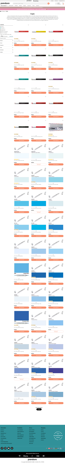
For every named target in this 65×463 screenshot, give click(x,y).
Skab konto (19, 433)
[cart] (63, 3)
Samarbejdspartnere (32, 438)
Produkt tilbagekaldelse (4, 441)
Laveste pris (3, 29)
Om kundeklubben (20, 429)
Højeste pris (3, 30)
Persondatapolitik (3, 438)
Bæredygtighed (31, 431)
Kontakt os (2, 429)
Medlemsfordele (19, 438)
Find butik (2, 431)
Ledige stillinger (31, 436)
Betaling (42, 429)
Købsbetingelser (43, 438)
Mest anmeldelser (4, 32)
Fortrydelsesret (43, 433)
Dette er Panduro (31, 429)
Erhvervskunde (3, 436)
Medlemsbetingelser (20, 436)
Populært (2, 27)
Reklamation (43, 436)
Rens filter (11, 36)
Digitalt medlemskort (20, 431)
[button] (4, 6)
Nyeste (2, 26)
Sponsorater (31, 443)
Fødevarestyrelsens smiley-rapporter (6, 443)
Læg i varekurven (21, 68)
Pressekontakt (31, 441)
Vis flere (39, 409)
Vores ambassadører (32, 433)
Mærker (3, 11)
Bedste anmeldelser (4, 31)
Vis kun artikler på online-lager (6, 34)
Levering (42, 431)
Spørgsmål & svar (3, 433)
